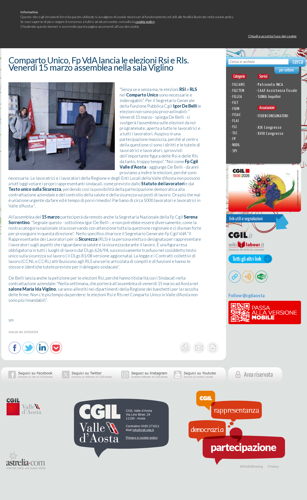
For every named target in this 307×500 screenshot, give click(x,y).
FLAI (235, 121)
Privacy (273, 466)
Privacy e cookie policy (142, 437)
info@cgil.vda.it (143, 430)
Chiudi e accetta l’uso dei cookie (272, 36)
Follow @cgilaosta (246, 295)
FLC (234, 127)
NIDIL (236, 145)
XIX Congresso (270, 128)
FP (234, 139)
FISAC (236, 115)
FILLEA (237, 97)
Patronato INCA (270, 85)
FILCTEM (238, 91)
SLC (235, 133)
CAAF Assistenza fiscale (277, 91)
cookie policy (145, 22)
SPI (234, 151)
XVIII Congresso (271, 134)
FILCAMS (238, 85)
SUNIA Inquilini (269, 97)
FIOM (236, 109)
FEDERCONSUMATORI (273, 116)
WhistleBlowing (251, 466)
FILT (235, 103)
